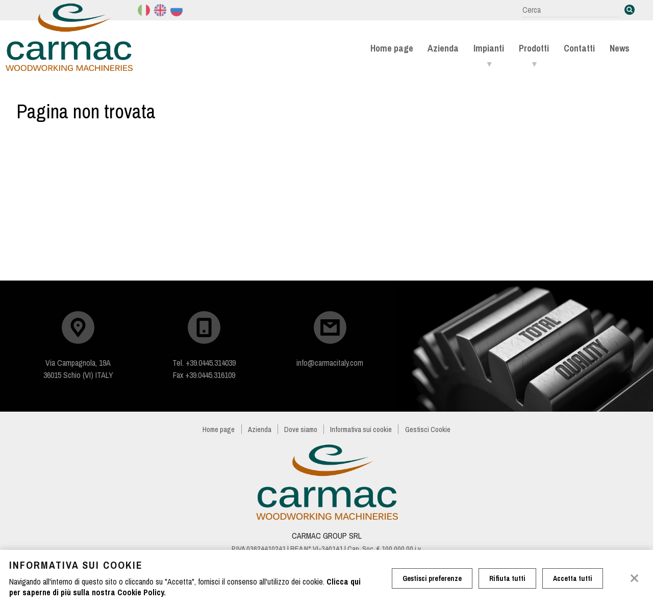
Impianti (488, 48)
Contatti (579, 48)
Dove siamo (300, 429)
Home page (391, 48)
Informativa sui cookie (361, 429)
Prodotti (534, 48)
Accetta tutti (572, 578)
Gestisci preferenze (432, 578)
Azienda (443, 48)
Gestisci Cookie (427, 429)
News (620, 48)
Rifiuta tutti (507, 578)
